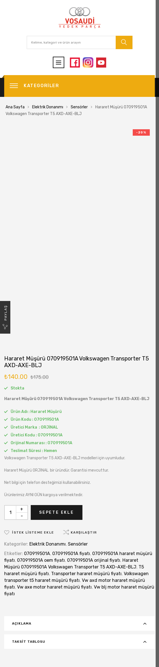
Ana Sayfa (15, 107)
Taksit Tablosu (28, 642)
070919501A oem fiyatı (41, 560)
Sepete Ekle (56, 512)
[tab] (79, 623)
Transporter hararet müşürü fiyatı (86, 573)
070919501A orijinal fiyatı (93, 560)
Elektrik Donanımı (47, 107)
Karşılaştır (84, 532)
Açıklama (21, 623)
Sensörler (79, 107)
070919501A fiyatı (71, 553)
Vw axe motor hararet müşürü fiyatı (54, 587)
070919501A (37, 553)
